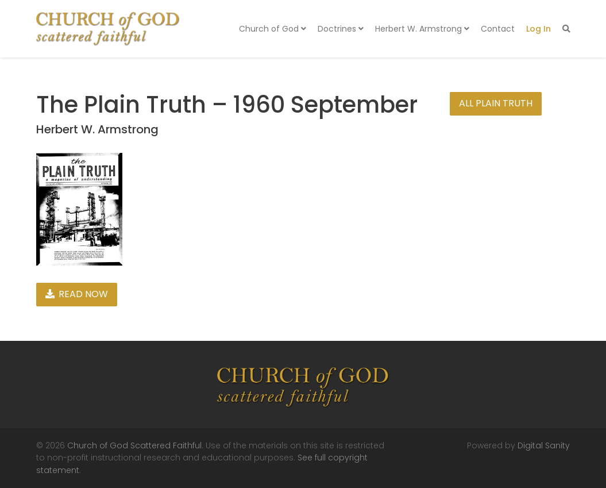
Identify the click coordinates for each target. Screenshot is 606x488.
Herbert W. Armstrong (422, 28)
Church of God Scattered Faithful (134, 445)
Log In (538, 28)
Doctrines (341, 28)
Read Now (76, 294)
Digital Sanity (544, 445)
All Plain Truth (495, 103)
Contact (498, 28)
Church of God (272, 28)
